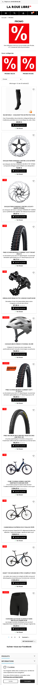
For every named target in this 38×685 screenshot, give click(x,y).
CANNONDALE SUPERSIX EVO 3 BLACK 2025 (19, 527)
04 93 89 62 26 (15, 1)
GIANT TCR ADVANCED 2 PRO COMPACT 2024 (19, 573)
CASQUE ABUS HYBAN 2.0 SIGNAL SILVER (19, 344)
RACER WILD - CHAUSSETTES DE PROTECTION (19, 115)
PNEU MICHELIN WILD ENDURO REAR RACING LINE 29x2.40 (19, 436)
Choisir (12, 79)
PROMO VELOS (10, 74)
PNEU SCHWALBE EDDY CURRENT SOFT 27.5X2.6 (19, 390)
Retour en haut (29, 641)
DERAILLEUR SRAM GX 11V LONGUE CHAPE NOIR (19, 298)
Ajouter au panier (19, 125)
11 (19, 637)
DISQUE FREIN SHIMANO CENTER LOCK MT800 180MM (19, 161)
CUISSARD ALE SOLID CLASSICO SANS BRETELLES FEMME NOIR (19, 619)
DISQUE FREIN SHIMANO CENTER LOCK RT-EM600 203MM (19, 207)
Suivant (26, 637)
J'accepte (27, 681)
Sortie (11, 681)
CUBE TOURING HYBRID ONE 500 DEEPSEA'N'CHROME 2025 (19, 482)
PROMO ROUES (28, 74)
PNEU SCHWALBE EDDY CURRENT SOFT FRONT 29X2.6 (19, 253)
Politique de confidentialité (13, 677)
